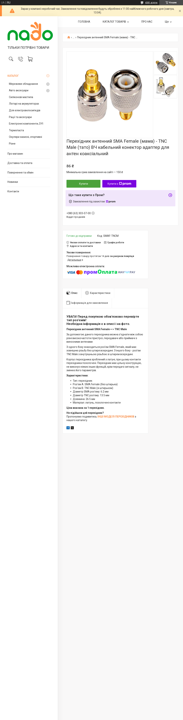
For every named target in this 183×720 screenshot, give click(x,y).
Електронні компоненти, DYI (26, 123)
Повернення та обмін (20, 172)
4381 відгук (151, 2)
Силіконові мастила (21, 97)
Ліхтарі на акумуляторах (24, 103)
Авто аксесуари (18, 90)
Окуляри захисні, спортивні (25, 136)
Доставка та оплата (19, 163)
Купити (83, 183)
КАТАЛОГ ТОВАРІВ (114, 21)
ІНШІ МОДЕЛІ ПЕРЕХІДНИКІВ (115, 416)
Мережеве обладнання (23, 83)
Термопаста (16, 130)
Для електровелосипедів (24, 110)
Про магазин (15, 153)
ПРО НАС (146, 21)
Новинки (12, 181)
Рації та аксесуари (20, 117)
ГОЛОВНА (84, 21)
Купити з (119, 183)
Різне (12, 143)
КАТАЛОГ (13, 75)
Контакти (13, 191)
